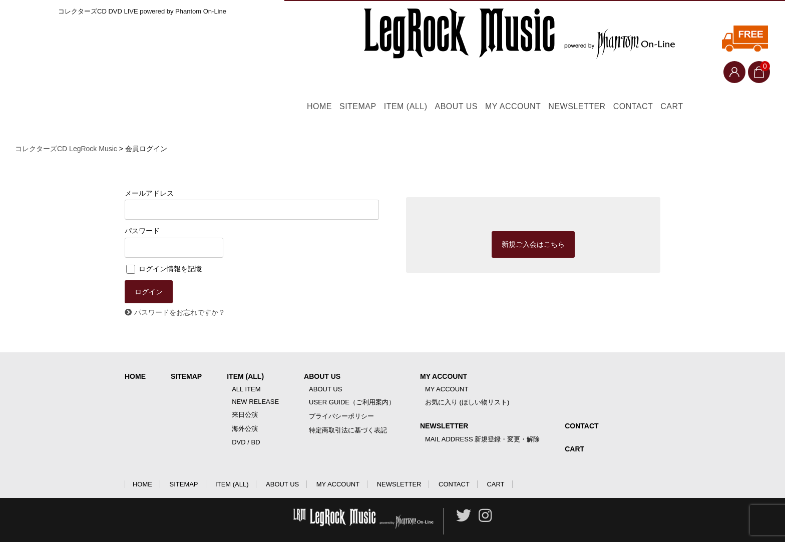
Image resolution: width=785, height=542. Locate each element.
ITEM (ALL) (395, 82)
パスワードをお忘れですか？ (179, 295)
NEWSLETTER (618, 82)
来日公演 (245, 397)
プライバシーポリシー (341, 398)
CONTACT (692, 82)
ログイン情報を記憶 (164, 249)
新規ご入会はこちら (533, 226)
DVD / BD (246, 424)
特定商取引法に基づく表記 (348, 412)
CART (747, 82)
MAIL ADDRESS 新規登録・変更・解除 (482, 421)
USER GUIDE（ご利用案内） (352, 384)
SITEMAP (330, 82)
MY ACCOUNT (537, 82)
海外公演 (245, 411)
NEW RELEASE (255, 384)
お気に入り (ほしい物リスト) (467, 384)
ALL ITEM (246, 371)
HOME (276, 82)
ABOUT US (463, 82)
